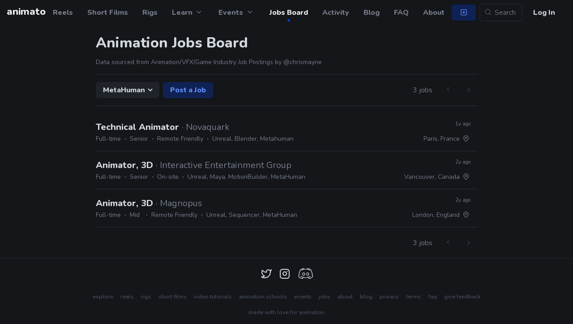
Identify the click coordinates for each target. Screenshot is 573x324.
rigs (146, 297)
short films (172, 297)
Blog (371, 12)
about (345, 297)
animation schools (263, 297)
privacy (389, 297)
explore (103, 297)
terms (413, 297)
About (434, 12)
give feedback (462, 297)
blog (366, 297)
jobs (324, 297)
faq (432, 297)
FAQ (401, 12)
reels (127, 297)
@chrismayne (302, 62)
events (303, 297)
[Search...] (500, 13)
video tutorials (213, 297)
